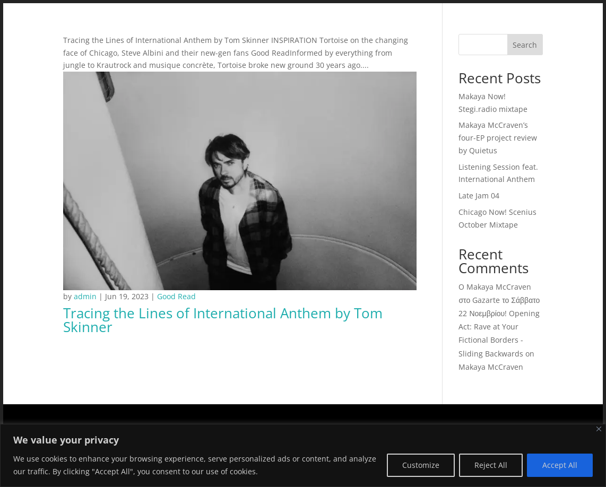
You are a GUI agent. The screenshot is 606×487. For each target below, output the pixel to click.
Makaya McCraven (490, 367)
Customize (420, 465)
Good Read (176, 296)
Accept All (559, 465)
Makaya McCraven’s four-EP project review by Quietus (497, 137)
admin (85, 296)
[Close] (598, 429)
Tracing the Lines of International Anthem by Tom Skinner (223, 319)
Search (525, 45)
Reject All (490, 465)
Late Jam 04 (478, 195)
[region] (303, 455)
